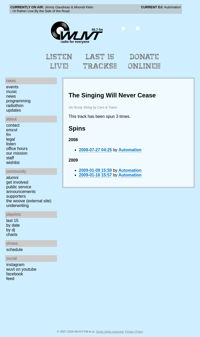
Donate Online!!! (144, 61)
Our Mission (16, 153)
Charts (12, 234)
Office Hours (16, 148)
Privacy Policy (134, 331)
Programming (18, 101)
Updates (13, 110)
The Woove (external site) (28, 201)
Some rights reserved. (110, 331)
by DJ (10, 230)
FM (8, 134)
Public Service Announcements (21, 189)
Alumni (12, 177)
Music (11, 91)
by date (13, 225)
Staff (10, 158)
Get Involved (17, 182)
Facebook (14, 274)
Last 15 (12, 220)
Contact (13, 125)
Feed (10, 278)
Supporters (16, 196)
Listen (11, 144)
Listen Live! (59, 61)
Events (12, 87)
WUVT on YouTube (21, 269)
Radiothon (15, 105)
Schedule (14, 249)
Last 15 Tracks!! (100, 61)
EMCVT (11, 130)
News (11, 96)
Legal (10, 139)
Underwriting (17, 205)
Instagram (15, 264)
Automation (130, 150)
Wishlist (13, 162)
